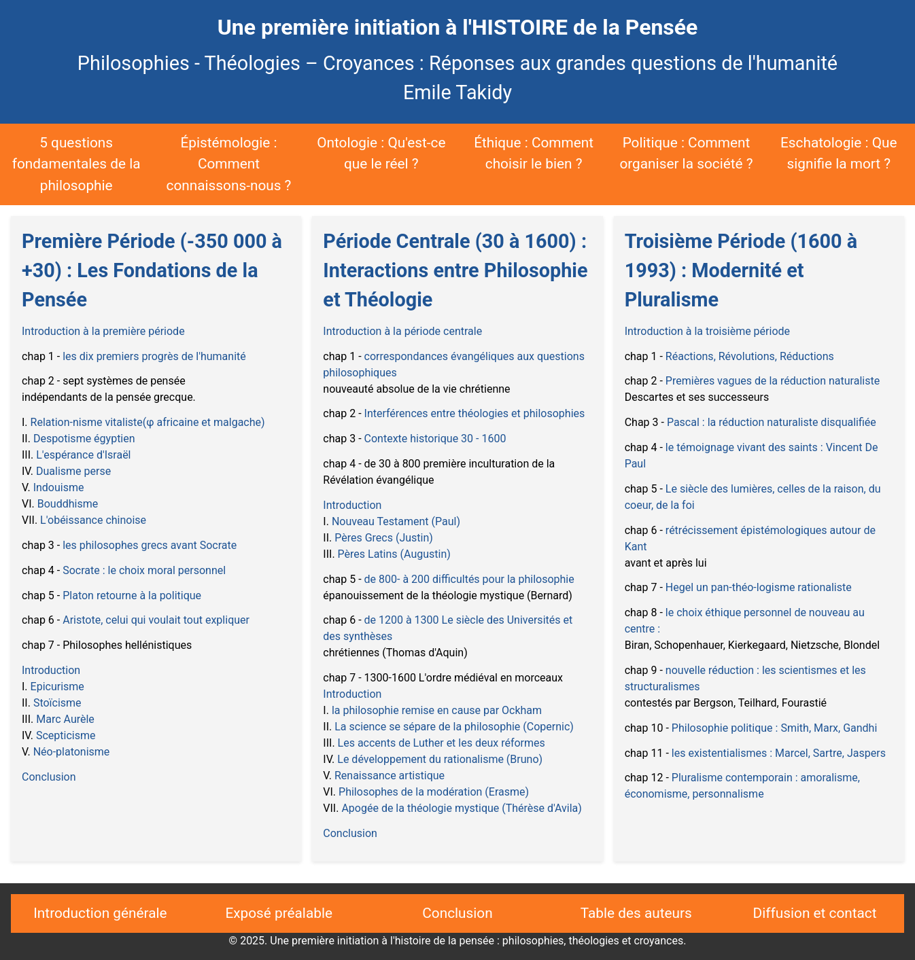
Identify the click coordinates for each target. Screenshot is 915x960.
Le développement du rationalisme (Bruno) (439, 759)
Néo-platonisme (71, 751)
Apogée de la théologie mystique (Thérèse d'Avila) (461, 808)
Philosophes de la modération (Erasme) (434, 791)
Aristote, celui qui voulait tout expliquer (156, 620)
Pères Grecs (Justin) (383, 537)
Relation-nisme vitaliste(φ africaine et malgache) (148, 422)
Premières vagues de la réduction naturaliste (773, 380)
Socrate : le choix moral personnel (144, 570)
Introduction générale (100, 913)
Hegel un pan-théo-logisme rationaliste (759, 587)
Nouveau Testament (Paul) (396, 521)
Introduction (51, 670)
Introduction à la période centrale (402, 331)
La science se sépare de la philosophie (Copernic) (454, 726)
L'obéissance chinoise (93, 520)
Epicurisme (57, 686)
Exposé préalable (278, 913)
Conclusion (49, 776)
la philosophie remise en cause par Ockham (437, 710)
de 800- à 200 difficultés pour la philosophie (469, 579)
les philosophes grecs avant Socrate (150, 545)
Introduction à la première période (103, 331)
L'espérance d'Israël (83, 454)
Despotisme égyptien (84, 438)
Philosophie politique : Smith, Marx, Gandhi (774, 728)
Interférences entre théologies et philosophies (474, 413)
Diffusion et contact (815, 913)
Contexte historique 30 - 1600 (435, 438)
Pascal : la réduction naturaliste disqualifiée (771, 422)
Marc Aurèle (65, 719)
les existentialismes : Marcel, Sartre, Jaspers (779, 753)
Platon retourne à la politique (132, 595)
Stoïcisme (57, 702)
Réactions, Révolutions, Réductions (750, 356)
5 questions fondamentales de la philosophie (76, 164)
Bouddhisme (67, 503)
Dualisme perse (73, 471)
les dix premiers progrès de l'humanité (154, 356)
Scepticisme (66, 735)
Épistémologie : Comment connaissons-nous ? (229, 164)
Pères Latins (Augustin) (394, 554)
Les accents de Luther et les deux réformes (441, 742)
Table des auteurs (636, 913)
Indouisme (58, 487)
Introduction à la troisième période (707, 331)
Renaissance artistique (389, 775)
